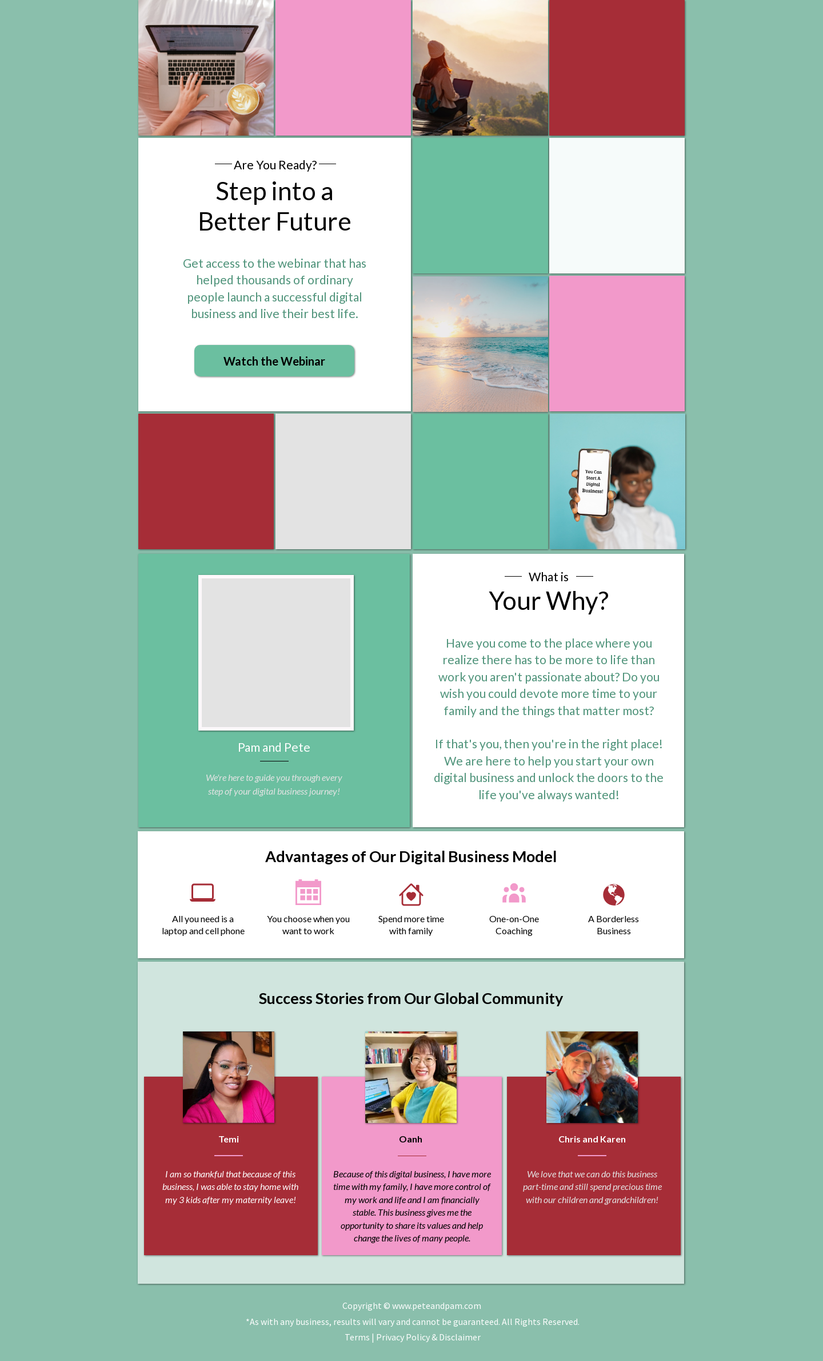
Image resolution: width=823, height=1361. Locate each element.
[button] (274, 360)
